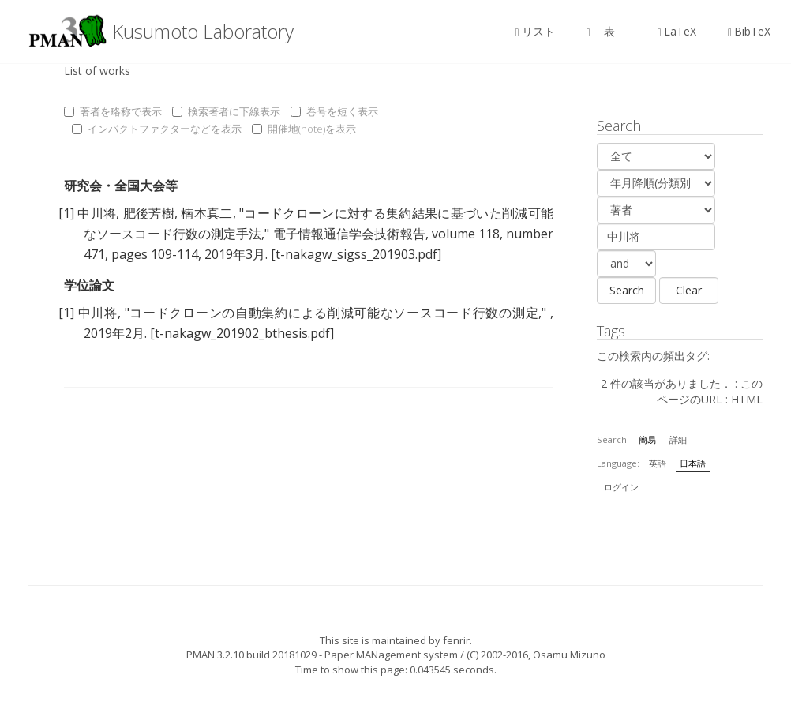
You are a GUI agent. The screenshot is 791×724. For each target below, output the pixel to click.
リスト (535, 31)
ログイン (621, 487)
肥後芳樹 (148, 213)
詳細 (678, 439)
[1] (66, 213)
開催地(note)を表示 (304, 129)
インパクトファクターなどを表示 (157, 129)
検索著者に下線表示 (226, 111)
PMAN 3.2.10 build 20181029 (251, 654)
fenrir (456, 640)
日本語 (693, 463)
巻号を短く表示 (334, 111)
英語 (657, 463)
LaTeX (677, 31)
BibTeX (749, 31)
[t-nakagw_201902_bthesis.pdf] (242, 333)
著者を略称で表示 (113, 111)
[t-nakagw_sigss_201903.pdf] (356, 254)
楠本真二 (206, 213)
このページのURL (710, 391)
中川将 (96, 213)
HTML (747, 399)
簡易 (647, 439)
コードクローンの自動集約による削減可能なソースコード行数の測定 (334, 312)
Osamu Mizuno (569, 654)
